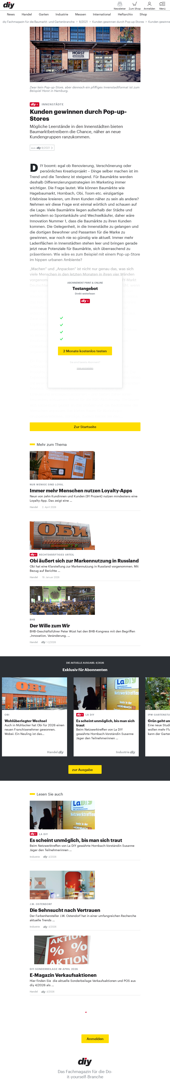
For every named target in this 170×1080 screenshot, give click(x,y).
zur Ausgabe (82, 769)
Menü (162, 7)
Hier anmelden (85, 367)
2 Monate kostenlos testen (85, 351)
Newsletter (120, 7)
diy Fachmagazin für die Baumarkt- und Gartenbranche (38, 21)
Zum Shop (135, 7)
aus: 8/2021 (42, 147)
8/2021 (83, 21)
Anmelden (149, 7)
